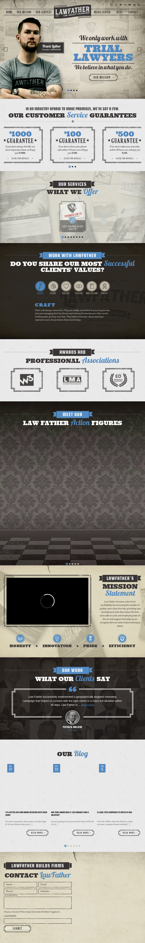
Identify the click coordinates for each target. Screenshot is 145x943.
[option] (72, 49)
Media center (102, 12)
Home (9, 12)
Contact (133, 12)
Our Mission (24, 12)
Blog (119, 12)
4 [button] (76, 90)
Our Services (44, 12)
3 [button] (73, 90)
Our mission (104, 77)
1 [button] (68, 90)
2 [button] (71, 90)
